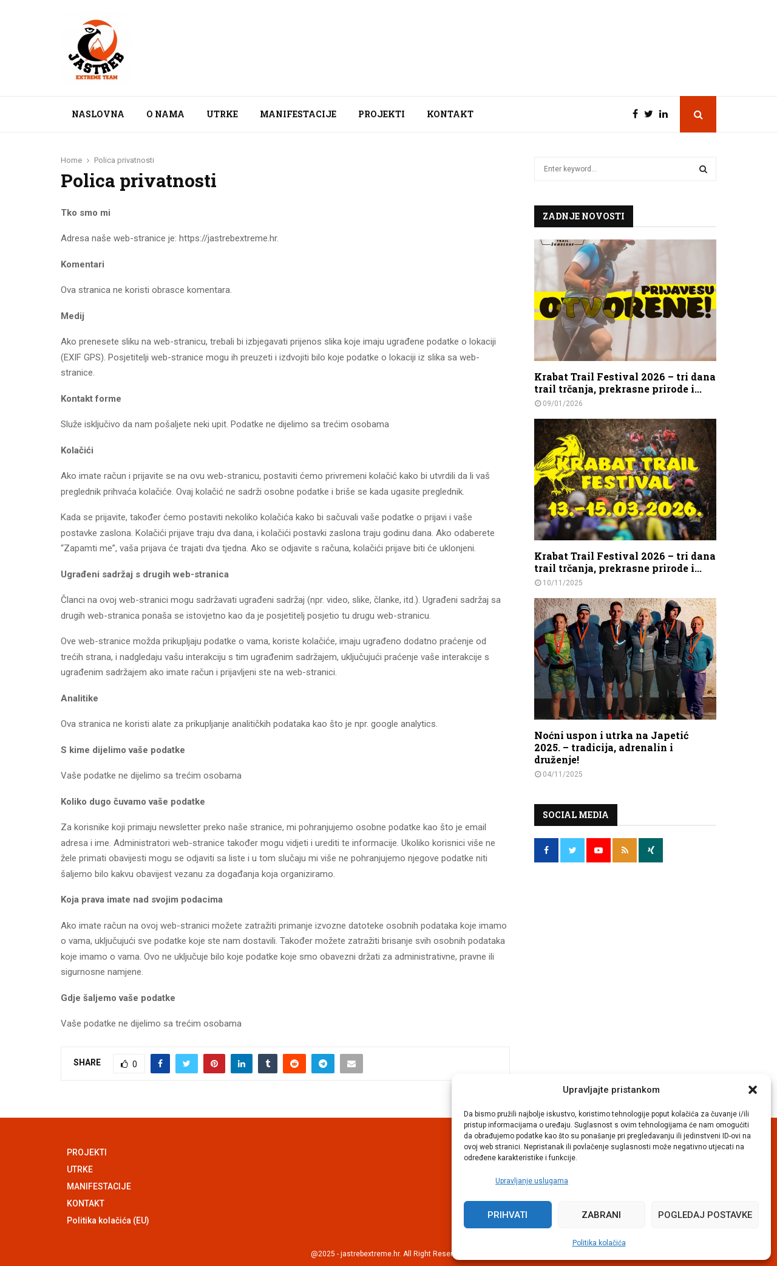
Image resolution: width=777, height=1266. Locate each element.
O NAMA (165, 114)
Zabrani (601, 1214)
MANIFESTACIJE (298, 114)
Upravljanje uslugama (531, 1181)
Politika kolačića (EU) (108, 1220)
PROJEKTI (381, 114)
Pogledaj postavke (705, 1214)
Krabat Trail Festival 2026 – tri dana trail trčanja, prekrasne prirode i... (625, 382)
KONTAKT (450, 114)
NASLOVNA (98, 114)
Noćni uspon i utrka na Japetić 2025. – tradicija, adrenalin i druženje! (611, 747)
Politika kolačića (599, 1243)
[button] (753, 1090)
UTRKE (222, 114)
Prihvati (507, 1214)
